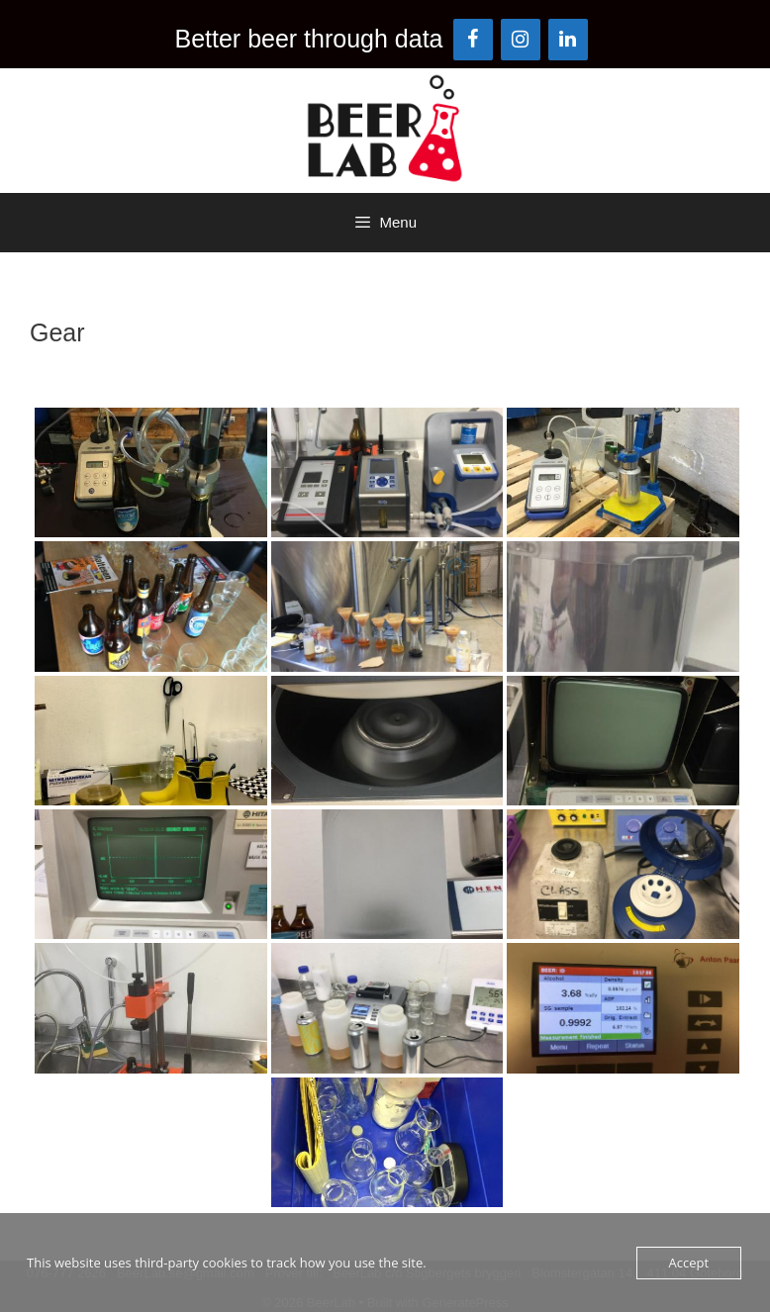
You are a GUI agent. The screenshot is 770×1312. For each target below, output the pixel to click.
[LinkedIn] (568, 39)
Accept (689, 1262)
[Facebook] (473, 39)
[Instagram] (520, 39)
